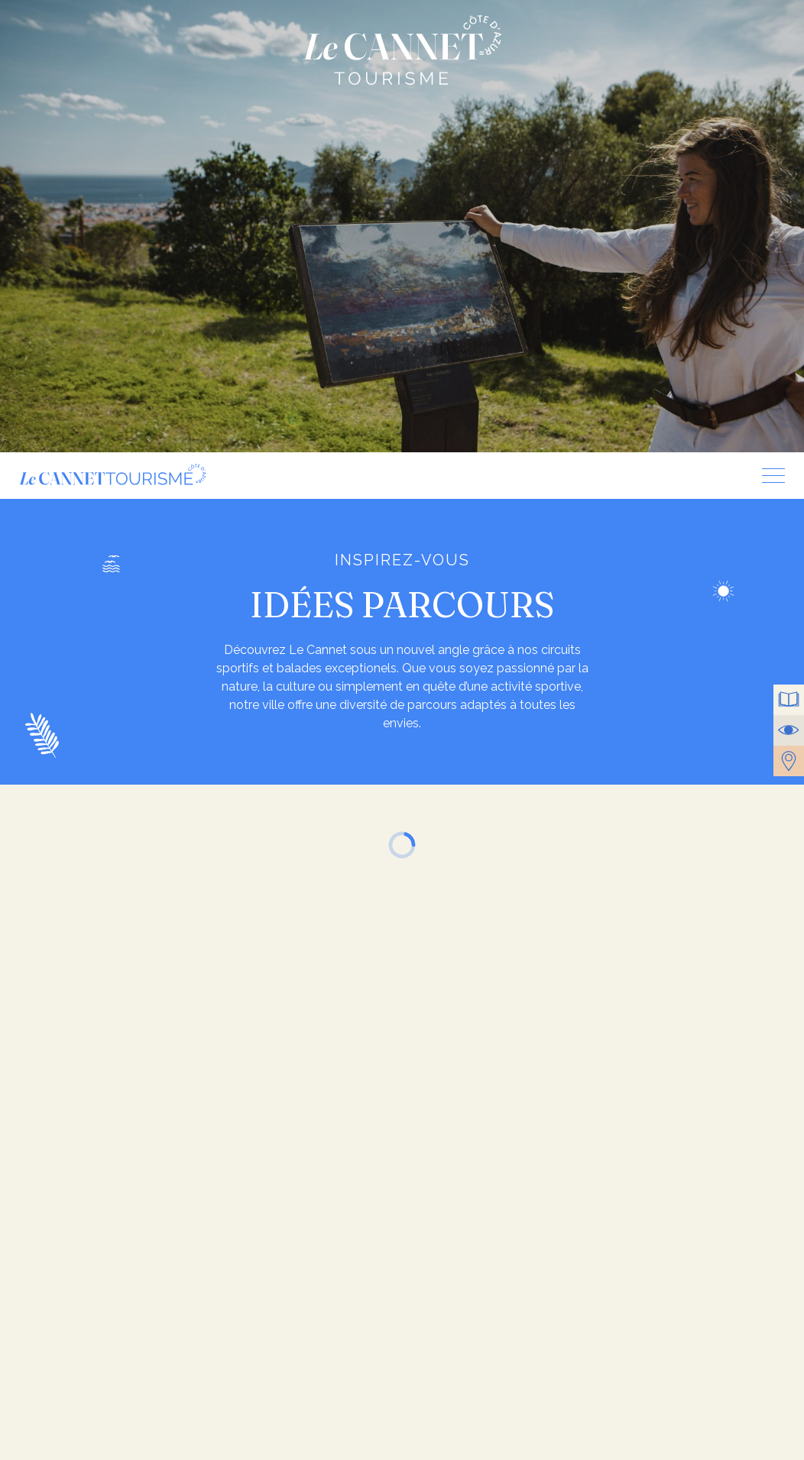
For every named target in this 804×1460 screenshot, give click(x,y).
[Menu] (768, 475)
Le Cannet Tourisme (402, 50)
